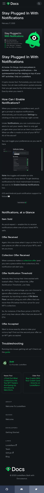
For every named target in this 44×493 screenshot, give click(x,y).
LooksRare (11, 445)
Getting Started (12, 432)
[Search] (39, 3)
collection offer (29, 260)
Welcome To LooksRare (15, 406)
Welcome (9, 419)
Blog (8, 456)
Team (8, 449)
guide (7, 352)
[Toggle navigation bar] (4, 3)
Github (10, 453)
